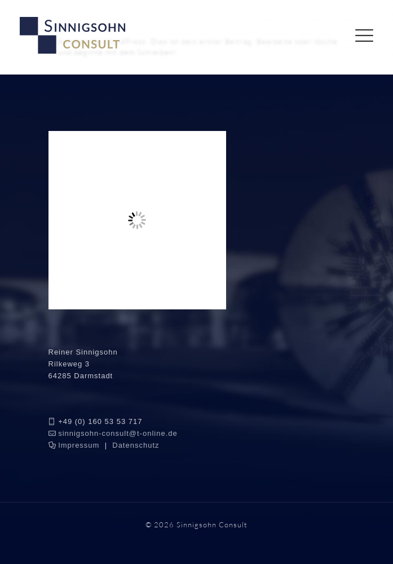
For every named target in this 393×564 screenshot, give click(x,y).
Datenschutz (135, 445)
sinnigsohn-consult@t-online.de (118, 433)
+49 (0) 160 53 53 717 (100, 421)
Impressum (78, 445)
